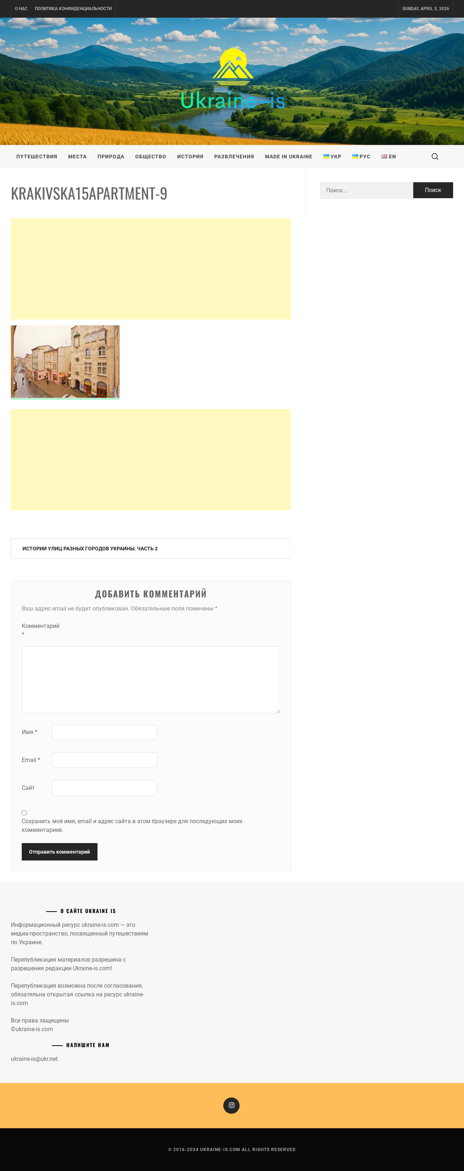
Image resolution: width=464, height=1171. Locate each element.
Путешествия (36, 156)
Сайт (28, 787)
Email (31, 760)
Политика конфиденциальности (73, 8)
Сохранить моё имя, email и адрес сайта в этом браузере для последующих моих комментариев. (132, 825)
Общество (150, 156)
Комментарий (36, 630)
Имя (29, 732)
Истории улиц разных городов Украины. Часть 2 (90, 548)
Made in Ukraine (288, 156)
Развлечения (234, 156)
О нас (21, 8)
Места (77, 156)
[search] (435, 156)
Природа (111, 156)
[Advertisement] (151, 269)
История (190, 156)
